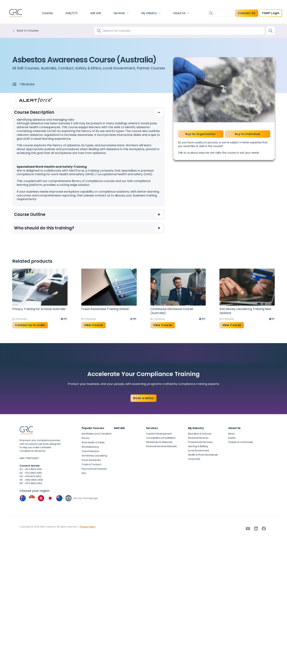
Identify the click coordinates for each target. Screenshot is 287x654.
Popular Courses (93, 432)
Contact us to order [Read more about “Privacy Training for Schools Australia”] (30, 329)
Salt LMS (96, 14)
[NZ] (271, 323)
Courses (50, 14)
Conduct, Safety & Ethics (90, 68)
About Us (179, 14)
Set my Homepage (248, 502)
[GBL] (133, 323)
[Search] (270, 31)
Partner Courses (28, 72)
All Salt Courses (28, 68)
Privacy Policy (87, 618)
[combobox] (216, 13)
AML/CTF (73, 14)
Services (120, 14)
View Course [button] (93, 329)
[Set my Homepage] (231, 502)
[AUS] (64, 323)
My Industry (149, 14)
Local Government (136, 68)
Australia (55, 68)
